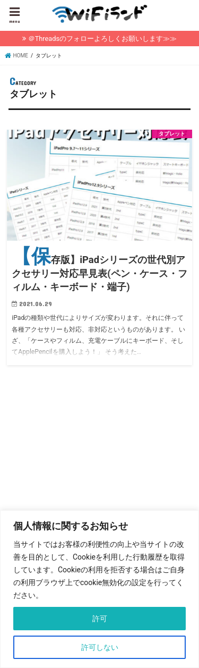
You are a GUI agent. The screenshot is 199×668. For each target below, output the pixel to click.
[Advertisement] (97, 474)
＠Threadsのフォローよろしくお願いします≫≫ (102, 39)
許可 (99, 618)
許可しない (99, 647)
